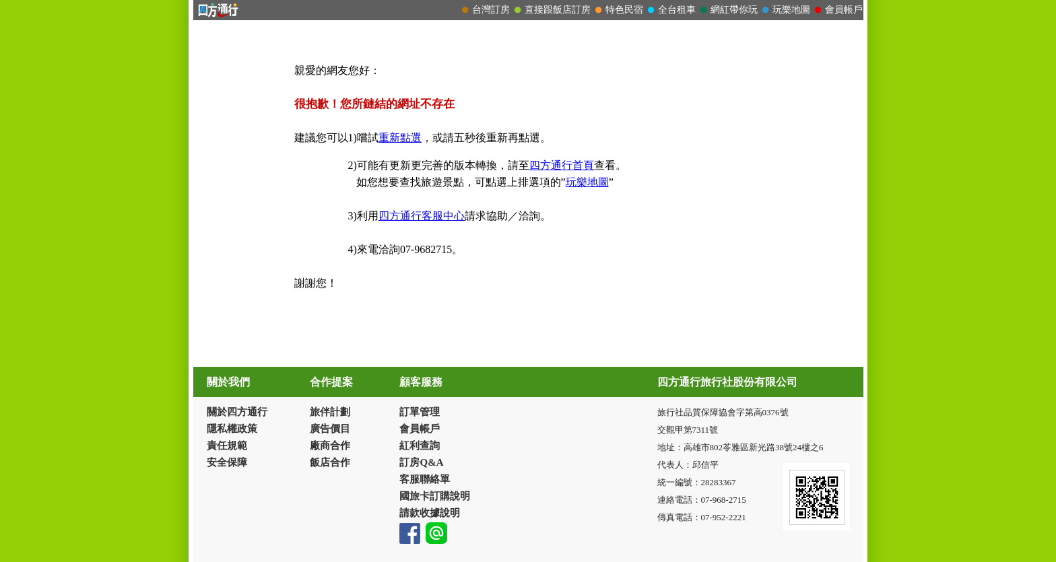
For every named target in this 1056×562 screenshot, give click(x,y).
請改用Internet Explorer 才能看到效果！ (528, 10)
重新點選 (400, 137)
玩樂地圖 (587, 182)
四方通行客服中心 (421, 215)
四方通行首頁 (561, 165)
